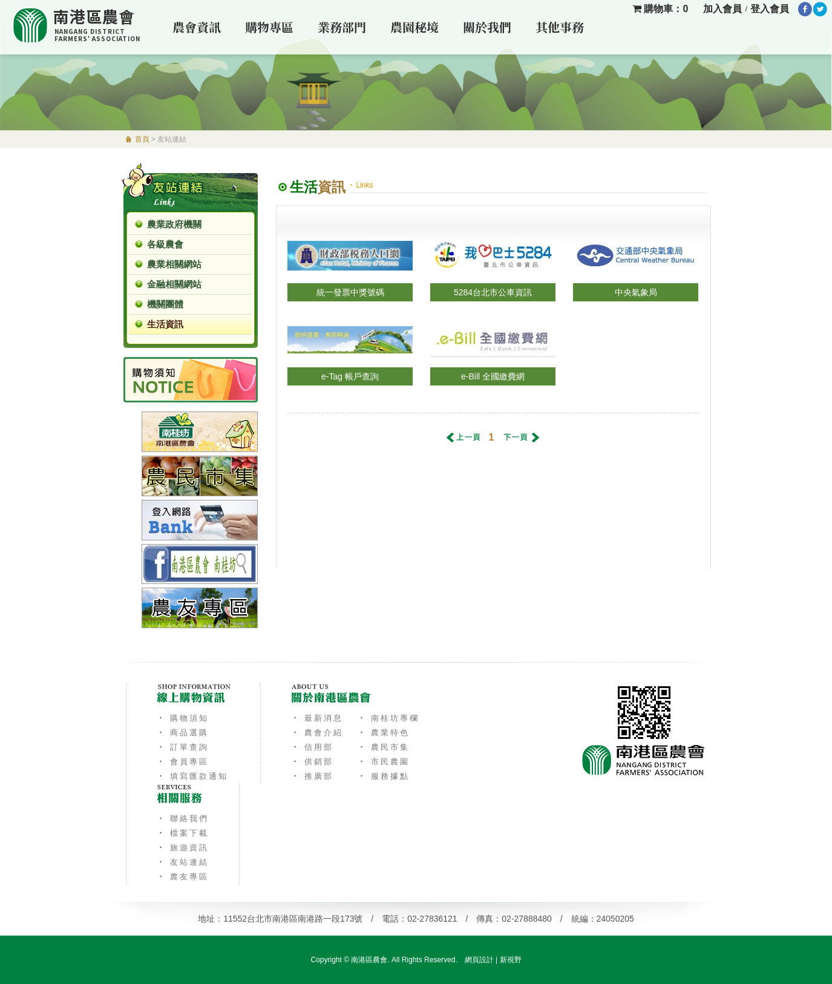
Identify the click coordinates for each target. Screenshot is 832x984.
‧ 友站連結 (183, 862)
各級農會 (165, 244)
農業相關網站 (174, 264)
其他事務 (560, 27)
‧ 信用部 (312, 747)
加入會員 (722, 9)
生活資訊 (165, 324)
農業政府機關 (174, 224)
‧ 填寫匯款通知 (193, 776)
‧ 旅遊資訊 (183, 847)
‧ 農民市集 (384, 747)
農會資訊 (196, 27)
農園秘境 (414, 27)
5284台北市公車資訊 (493, 292)
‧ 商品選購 (183, 732)
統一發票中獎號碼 (350, 292)
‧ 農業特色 (384, 732)
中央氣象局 (636, 292)
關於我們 (487, 27)
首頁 (142, 139)
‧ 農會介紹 (317, 732)
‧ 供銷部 (312, 761)
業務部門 (342, 27)
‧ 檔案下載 (183, 833)
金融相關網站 (174, 284)
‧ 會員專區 (183, 761)
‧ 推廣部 (312, 776)
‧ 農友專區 (183, 876)
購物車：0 (660, 9)
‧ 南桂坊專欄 (389, 718)
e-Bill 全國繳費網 (493, 376)
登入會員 (769, 9)
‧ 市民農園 (384, 761)
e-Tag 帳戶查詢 (350, 376)
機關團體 (165, 304)
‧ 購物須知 (183, 718)
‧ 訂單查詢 (183, 747)
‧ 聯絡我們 (183, 818)
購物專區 (269, 27)
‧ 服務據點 (384, 776)
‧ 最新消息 (317, 718)
